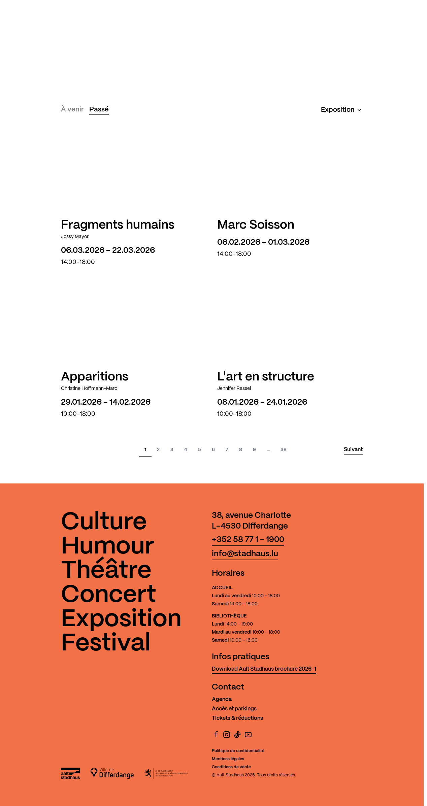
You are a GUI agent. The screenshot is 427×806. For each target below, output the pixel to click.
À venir (72, 109)
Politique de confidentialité (238, 751)
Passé (99, 109)
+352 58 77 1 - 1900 (248, 540)
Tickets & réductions (237, 718)
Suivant (353, 449)
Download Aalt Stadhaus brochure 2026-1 (264, 669)
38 (284, 449)
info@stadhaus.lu (245, 554)
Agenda (222, 699)
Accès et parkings (234, 708)
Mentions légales (228, 759)
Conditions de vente (231, 767)
